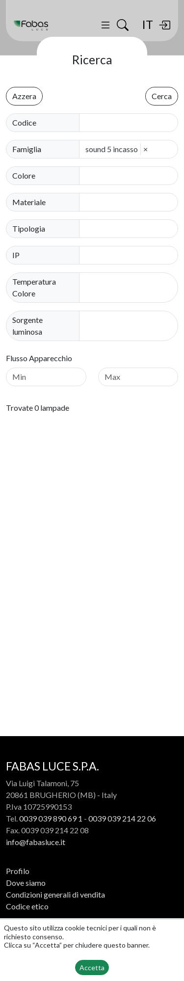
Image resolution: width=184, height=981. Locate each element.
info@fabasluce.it (35, 842)
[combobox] (131, 176)
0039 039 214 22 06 (122, 818)
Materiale (29, 202)
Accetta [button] (92, 967)
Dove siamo (26, 882)
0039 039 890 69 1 (50, 818)
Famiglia (26, 149)
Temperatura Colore (34, 287)
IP (16, 255)
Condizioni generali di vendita (55, 894)
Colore (23, 175)
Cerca (162, 96)
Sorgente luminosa (27, 325)
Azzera (24, 96)
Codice (24, 122)
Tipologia (28, 228)
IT (147, 24)
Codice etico (27, 906)
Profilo (17, 870)
